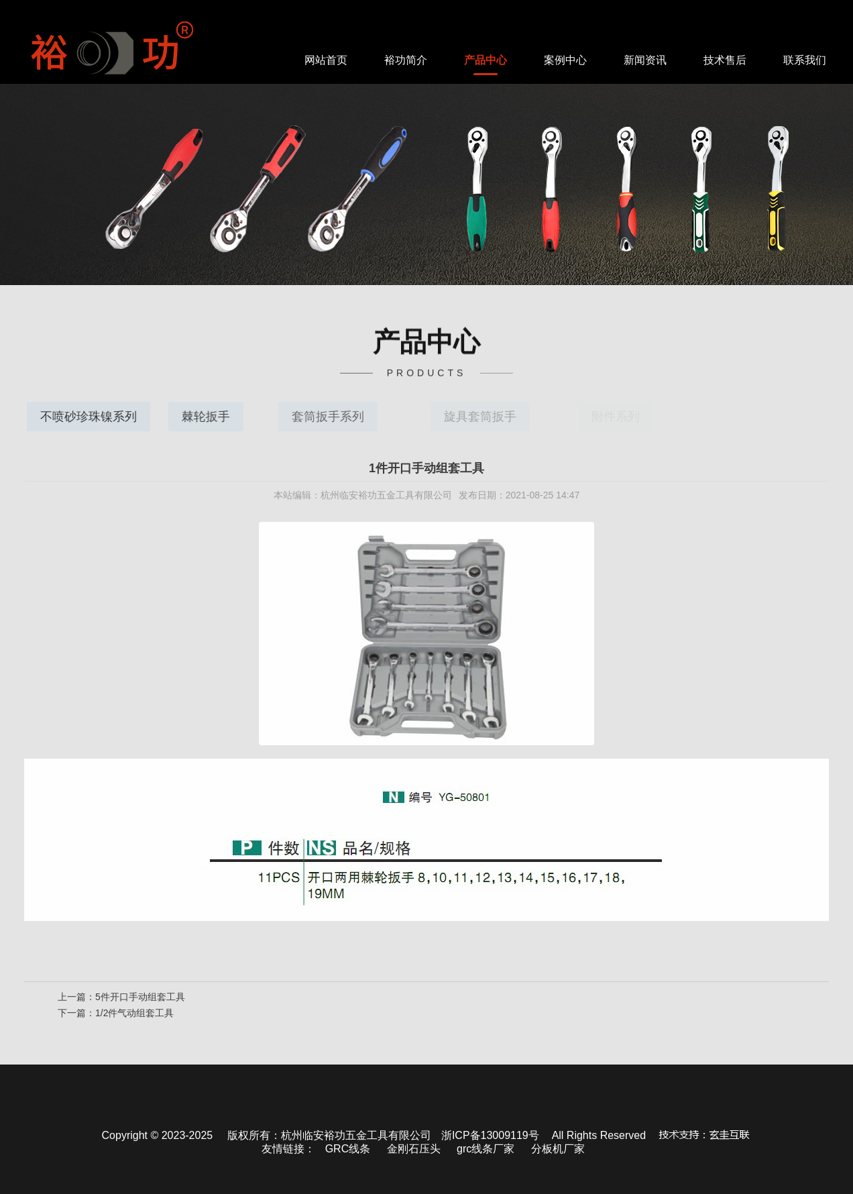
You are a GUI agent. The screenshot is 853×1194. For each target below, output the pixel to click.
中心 (426, 338)
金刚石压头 (414, 1148)
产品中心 (485, 60)
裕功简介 (405, 60)
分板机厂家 (558, 1148)
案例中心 (565, 60)
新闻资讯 (645, 60)
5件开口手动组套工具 (140, 999)
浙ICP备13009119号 (490, 1135)
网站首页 (325, 60)
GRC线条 (348, 1148)
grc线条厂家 (485, 1148)
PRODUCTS (427, 371)
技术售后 (724, 60)
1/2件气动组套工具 (134, 1015)
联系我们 (804, 60)
